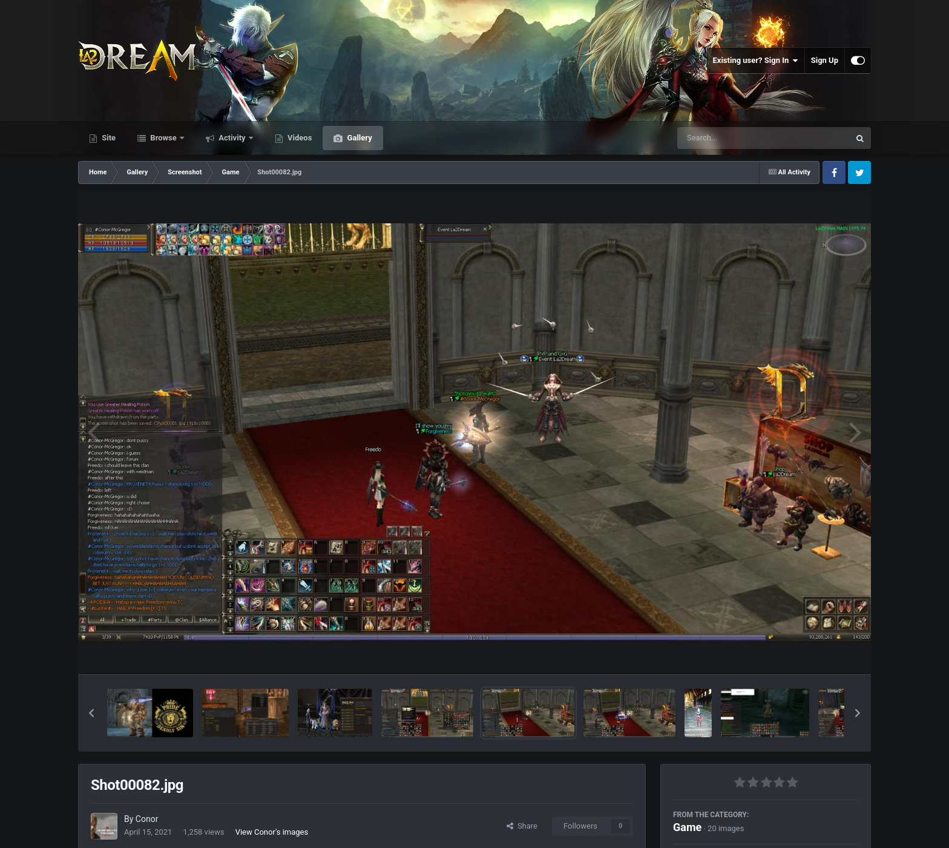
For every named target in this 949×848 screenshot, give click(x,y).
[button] (91, 713)
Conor (147, 819)
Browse (163, 137)
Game (687, 827)
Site (108, 137)
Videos (299, 137)
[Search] (733, 138)
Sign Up (824, 60)
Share (522, 825)
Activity (232, 137)
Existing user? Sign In (755, 60)
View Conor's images (272, 831)
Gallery (358, 137)
